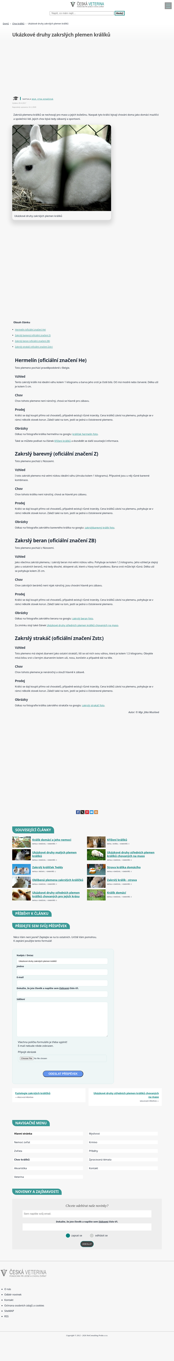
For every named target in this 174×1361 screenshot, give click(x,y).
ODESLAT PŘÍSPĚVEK (63, 1073)
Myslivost (94, 1133)
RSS (6, 1316)
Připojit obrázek (27, 1052)
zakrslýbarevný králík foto (99, 527)
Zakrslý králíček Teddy (47, 867)
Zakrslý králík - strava (122, 880)
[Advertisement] (87, 67)
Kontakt (93, 1168)
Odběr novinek (12, 1294)
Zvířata (18, 1151)
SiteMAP (9, 1311)
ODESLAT (87, 1244)
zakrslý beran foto (82, 618)
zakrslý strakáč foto (93, 705)
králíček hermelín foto (85, 434)
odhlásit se (101, 1235)
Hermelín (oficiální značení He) (30, 329)
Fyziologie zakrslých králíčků (32, 1093)
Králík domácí (116, 892)
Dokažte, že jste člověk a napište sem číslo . (48, 988)
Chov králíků (18, 23)
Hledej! (119, 13)
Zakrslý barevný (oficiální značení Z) (33, 335)
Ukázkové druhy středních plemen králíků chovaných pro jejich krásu (56, 894)
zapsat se (76, 1235)
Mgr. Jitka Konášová (42, 99)
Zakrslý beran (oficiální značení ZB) (32, 340)
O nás (7, 1289)
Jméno (20, 966)
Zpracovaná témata (100, 1159)
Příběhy (93, 1151)
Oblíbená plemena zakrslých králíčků (57, 880)
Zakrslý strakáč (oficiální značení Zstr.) (34, 346)
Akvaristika (20, 1168)
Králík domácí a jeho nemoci (51, 840)
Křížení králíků (62, 441)
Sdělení (21, 999)
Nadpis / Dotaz (25, 955)
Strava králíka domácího (124, 867)
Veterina (19, 1177)
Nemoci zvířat (22, 1142)
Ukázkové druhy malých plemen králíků (54, 854)
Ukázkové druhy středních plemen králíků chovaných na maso (82, 625)
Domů (6, 23)
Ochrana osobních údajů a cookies (24, 1305)
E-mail (20, 977)
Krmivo (93, 1142)
